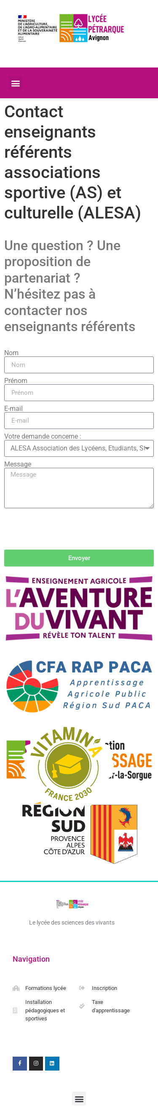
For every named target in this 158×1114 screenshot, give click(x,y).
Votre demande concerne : (42, 436)
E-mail (13, 408)
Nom (11, 353)
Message (17, 464)
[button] (15, 83)
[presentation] (68, 528)
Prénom (15, 381)
